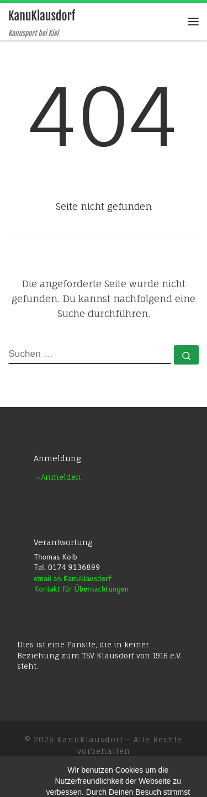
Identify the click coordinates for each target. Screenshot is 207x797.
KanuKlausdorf (90, 739)
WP (73, 767)
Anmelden (61, 477)
